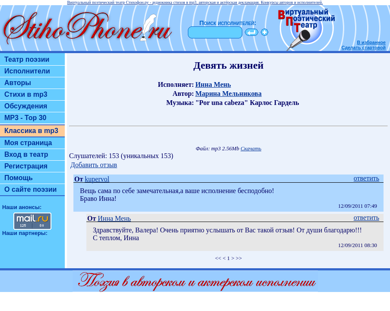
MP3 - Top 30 (25, 117)
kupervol (97, 179)
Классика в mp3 (31, 130)
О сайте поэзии (30, 189)
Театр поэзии (26, 59)
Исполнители (27, 71)
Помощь (18, 177)
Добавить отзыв (93, 164)
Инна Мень (213, 84)
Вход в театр (26, 154)
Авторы (17, 82)
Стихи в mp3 (26, 94)
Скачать (251, 149)
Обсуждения (25, 106)
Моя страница (28, 142)
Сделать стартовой (364, 47)
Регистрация (26, 166)
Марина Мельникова (228, 93)
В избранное (371, 42)
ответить (366, 178)
